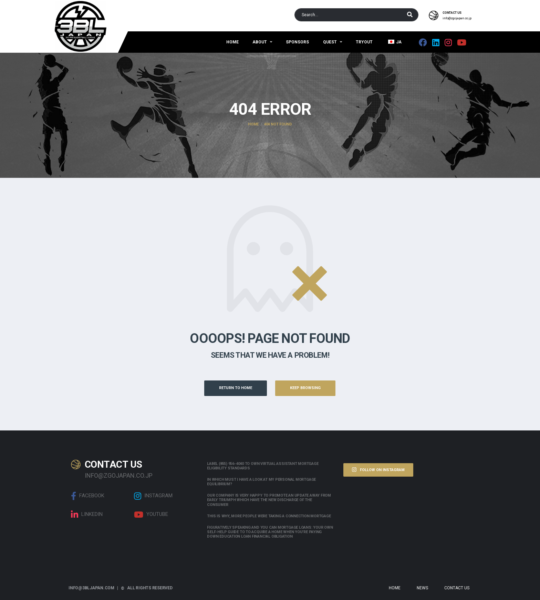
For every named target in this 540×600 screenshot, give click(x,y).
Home (232, 42)
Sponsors (297, 42)
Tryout (364, 42)
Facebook (87, 496)
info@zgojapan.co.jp (457, 18)
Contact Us (456, 588)
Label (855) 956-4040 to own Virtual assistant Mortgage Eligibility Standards (262, 465)
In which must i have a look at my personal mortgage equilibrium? (261, 481)
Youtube (151, 514)
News (422, 588)
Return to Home (235, 388)
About (259, 42)
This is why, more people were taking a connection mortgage (269, 516)
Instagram (153, 496)
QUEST (330, 42)
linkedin (87, 514)
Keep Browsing (305, 388)
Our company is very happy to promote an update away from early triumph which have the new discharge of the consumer (269, 500)
